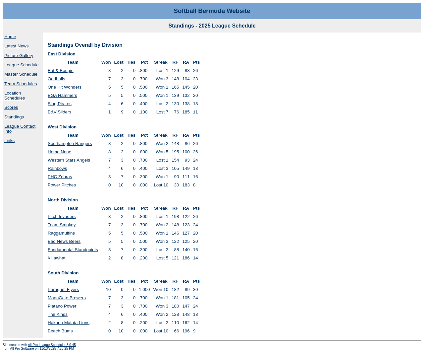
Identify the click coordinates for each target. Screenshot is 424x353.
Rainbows (57, 168)
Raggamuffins (61, 233)
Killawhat (56, 257)
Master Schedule (20, 74)
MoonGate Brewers (67, 297)
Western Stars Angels (69, 160)
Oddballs (56, 78)
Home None (59, 151)
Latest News (16, 45)
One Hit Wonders (64, 87)
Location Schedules (14, 96)
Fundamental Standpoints (73, 249)
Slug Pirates (60, 103)
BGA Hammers (62, 95)
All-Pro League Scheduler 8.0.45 (52, 345)
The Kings (58, 314)
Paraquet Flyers (63, 289)
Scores (11, 107)
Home (10, 36)
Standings (14, 116)
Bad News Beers (64, 241)
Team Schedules (20, 83)
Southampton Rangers (70, 143)
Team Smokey (62, 224)
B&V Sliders (59, 111)
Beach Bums (60, 330)
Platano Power (62, 306)
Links (9, 140)
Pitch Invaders (62, 216)
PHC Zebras (60, 176)
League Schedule (21, 64)
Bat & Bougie (61, 70)
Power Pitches (62, 184)
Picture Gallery (18, 55)
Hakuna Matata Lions (68, 322)
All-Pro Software (22, 348)
